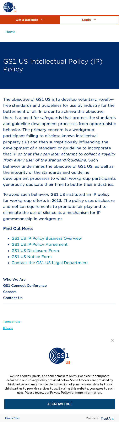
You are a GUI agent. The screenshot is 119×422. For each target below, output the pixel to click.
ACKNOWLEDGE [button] (59, 404)
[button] (29, 20)
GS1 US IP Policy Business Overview (46, 238)
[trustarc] (107, 418)
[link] (10, 7)
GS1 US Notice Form (31, 256)
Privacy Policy (12, 418)
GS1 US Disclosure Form (35, 250)
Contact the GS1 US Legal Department (49, 263)
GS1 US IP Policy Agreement (39, 244)
